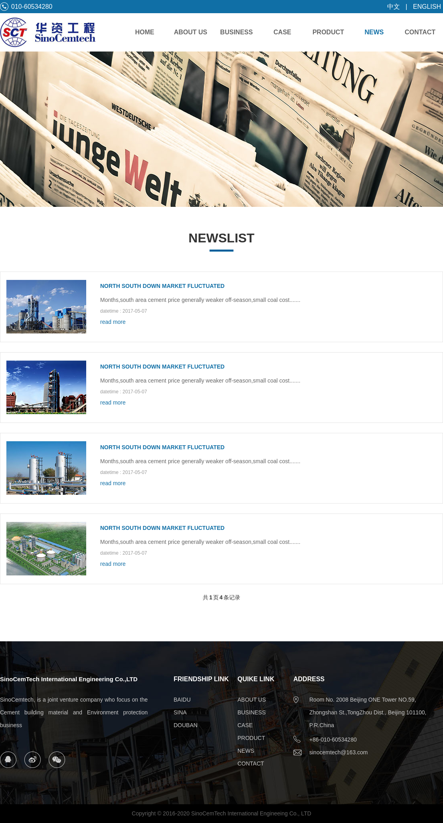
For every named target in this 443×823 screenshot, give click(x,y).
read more (113, 322)
